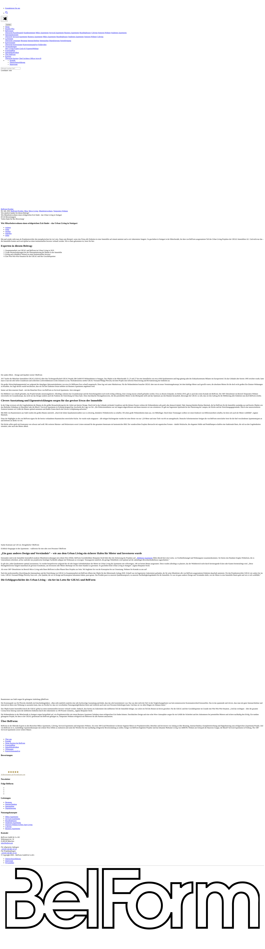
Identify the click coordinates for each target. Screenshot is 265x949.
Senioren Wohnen (90, 37)
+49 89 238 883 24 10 (9, 849)
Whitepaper (9, 749)
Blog (26, 211)
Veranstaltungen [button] (11, 47)
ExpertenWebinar (32, 48)
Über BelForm (10, 54)
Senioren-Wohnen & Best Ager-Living (18, 825)
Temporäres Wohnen (60, 211)
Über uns (8, 739)
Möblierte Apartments (145, 558)
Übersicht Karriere (11, 58)
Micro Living (33, 211)
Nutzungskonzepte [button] (11, 35)
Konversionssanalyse (30, 45)
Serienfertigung (65, 41)
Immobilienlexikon (12, 52)
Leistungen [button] (9, 39)
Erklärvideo (42, 45)
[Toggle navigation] (4, 19)
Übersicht (8, 37)
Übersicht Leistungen (12, 41)
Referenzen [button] (9, 31)
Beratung (24, 41)
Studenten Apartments (119, 33)
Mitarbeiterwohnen (45, 211)
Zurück (8, 25)
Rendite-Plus (9, 29)
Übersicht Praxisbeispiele (14, 33)
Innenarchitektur (33, 41)
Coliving (94, 33)
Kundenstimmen (29, 33)
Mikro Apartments (42, 33)
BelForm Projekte (17, 211)
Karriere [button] (8, 56)
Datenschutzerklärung (17, 62)
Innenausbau (44, 41)
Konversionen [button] (10, 43)
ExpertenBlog (10, 50)
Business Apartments (71, 33)
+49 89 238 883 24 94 (9, 853)
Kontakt (12, 60)
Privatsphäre (9, 863)
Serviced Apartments (56, 33)
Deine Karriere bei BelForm (15, 743)
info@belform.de (7, 843)
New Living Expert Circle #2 (15, 48)
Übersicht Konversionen (13, 45)
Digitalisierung (54, 41)
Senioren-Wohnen (104, 33)
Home (7, 27)
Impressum (13, 64)
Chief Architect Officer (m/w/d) (30, 58)
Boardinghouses (85, 33)
